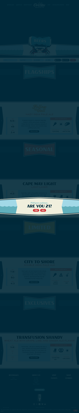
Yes (36, 210)
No (43, 210)
